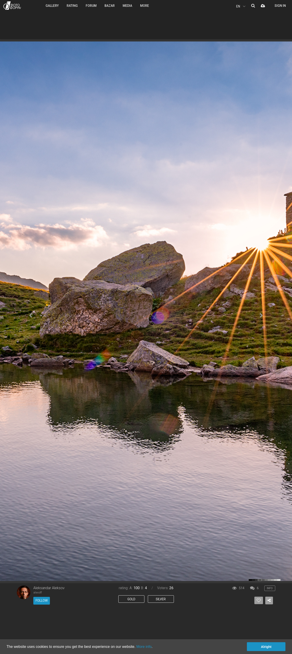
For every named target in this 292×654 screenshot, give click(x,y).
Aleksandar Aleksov (49, 588)
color (250, 580)
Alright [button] (266, 647)
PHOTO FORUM (12, 5)
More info (144, 647)
